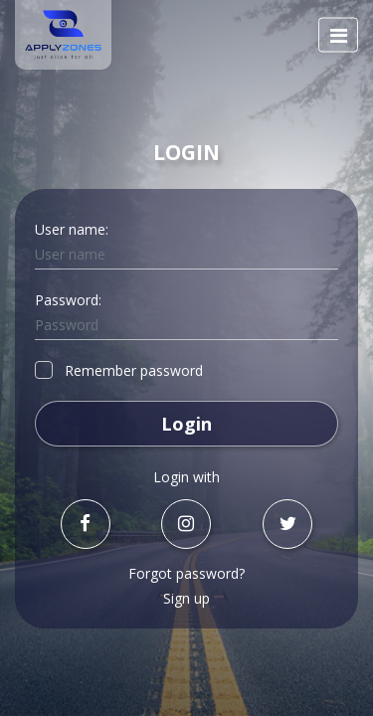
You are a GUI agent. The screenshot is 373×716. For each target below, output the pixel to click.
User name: (71, 229)
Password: (68, 299)
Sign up (186, 598)
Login (186, 424)
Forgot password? (186, 573)
